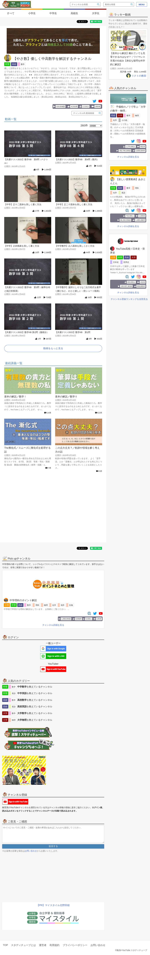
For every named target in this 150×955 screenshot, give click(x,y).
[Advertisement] (53, 511)
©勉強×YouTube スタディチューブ (131, 950)
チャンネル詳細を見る (128, 157)
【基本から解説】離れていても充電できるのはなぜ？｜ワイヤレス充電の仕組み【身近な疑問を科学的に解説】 (127, 59)
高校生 (74, 13)
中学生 (53, 13)
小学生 (32, 13)
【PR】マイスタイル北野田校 (53, 905)
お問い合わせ (31, 851)
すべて (10, 13)
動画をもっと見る (53, 348)
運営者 (42, 945)
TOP (5, 945)
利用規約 (55, 945)
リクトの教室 (136, 75)
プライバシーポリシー (75, 945)
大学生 (95, 13)
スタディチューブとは (23, 945)
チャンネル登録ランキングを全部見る (129, 299)
